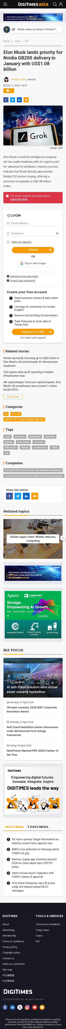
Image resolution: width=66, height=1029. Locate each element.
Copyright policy (11, 952)
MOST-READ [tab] (14, 827)
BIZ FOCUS (13, 650)
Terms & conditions (13, 941)
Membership (9, 935)
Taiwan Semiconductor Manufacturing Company (34, 475)
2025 (7, 436)
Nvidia (25, 447)
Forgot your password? (22, 280)
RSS (38, 941)
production (39, 447)
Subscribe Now (18, 199)
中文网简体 (8, 980)
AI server (20, 436)
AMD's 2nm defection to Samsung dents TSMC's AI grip (35, 851)
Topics (39, 935)
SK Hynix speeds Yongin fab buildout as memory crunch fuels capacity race (35, 841)
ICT (27, 41)
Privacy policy (10, 947)
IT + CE (16, 413)
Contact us (8, 958)
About (6, 924)
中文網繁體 (8, 975)
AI (6, 413)
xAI (6, 452)
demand (50, 436)
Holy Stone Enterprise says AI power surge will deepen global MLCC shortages (33, 886)
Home (6, 41)
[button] (33, 263)
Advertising (8, 930)
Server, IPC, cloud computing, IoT (24, 419)
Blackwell (35, 436)
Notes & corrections (14, 963)
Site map (7, 969)
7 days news (42, 930)
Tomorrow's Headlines (48, 924)
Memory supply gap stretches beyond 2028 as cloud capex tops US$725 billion (34, 863)
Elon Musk (23, 442)
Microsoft (10, 447)
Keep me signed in (21, 241)
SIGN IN (40, 250)
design (9, 442)
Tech (17, 41)
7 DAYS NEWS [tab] (37, 827)
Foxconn (39, 442)
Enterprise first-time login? (24, 276)
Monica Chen (18, 79)
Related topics (16, 511)
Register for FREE (37, 332)
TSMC (54, 447)
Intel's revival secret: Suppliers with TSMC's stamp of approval (33, 874)
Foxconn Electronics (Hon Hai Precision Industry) (33, 470)
